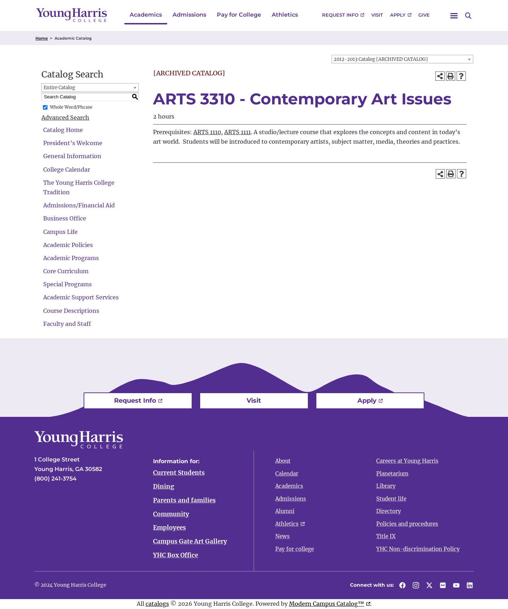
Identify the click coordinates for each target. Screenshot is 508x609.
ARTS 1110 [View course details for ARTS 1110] (207, 132)
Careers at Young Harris (407, 461)
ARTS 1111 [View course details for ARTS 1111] (237, 132)
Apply (398, 15)
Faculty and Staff (67, 323)
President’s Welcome (72, 142)
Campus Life (60, 231)
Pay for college (294, 549)
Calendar (286, 473)
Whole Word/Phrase (71, 107)
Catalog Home (63, 129)
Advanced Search (65, 117)
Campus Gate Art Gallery (190, 542)
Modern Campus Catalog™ (326, 603)
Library (386, 486)
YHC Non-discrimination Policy (418, 549)
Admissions (189, 14)
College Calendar (66, 169)
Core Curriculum (66, 271)
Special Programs (67, 284)
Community (171, 514)
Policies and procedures (407, 524)
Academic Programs (71, 258)
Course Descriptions (71, 310)
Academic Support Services (81, 297)
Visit (377, 15)
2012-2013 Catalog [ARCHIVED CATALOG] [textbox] (381, 59)
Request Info (340, 15)
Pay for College (239, 14)
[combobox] (402, 59)
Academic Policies (68, 244)
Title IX (386, 536)
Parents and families (184, 500)
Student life (391, 498)
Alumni (284, 511)
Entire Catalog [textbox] (59, 88)
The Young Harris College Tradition (78, 187)
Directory (388, 511)
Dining (163, 486)
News (282, 536)
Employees (169, 528)
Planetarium (392, 473)
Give (424, 15)
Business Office (64, 218)
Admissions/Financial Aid (79, 205)
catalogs (157, 603)
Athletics (285, 14)
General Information (72, 156)
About (282, 461)
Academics (146, 14)
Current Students (179, 473)
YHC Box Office (175, 555)
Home (41, 38)
